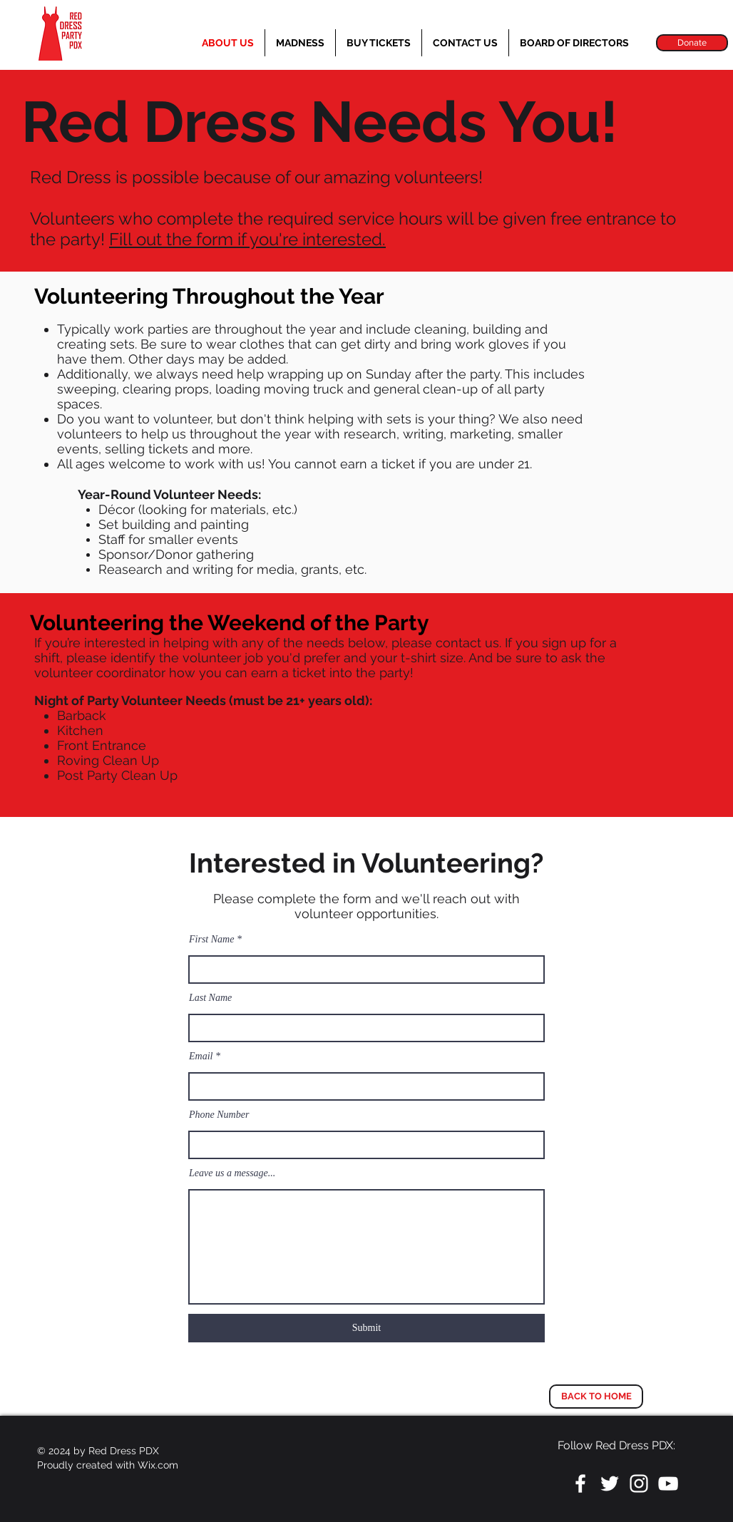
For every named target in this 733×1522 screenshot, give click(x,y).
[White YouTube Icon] (668, 1483)
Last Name (210, 998)
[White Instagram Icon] (639, 1483)
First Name (211, 940)
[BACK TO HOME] (596, 1396)
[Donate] (692, 42)
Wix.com (158, 1465)
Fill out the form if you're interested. (247, 239)
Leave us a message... (232, 1173)
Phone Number (219, 1115)
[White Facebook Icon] (580, 1483)
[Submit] (366, 1328)
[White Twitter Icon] (610, 1483)
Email (200, 1056)
